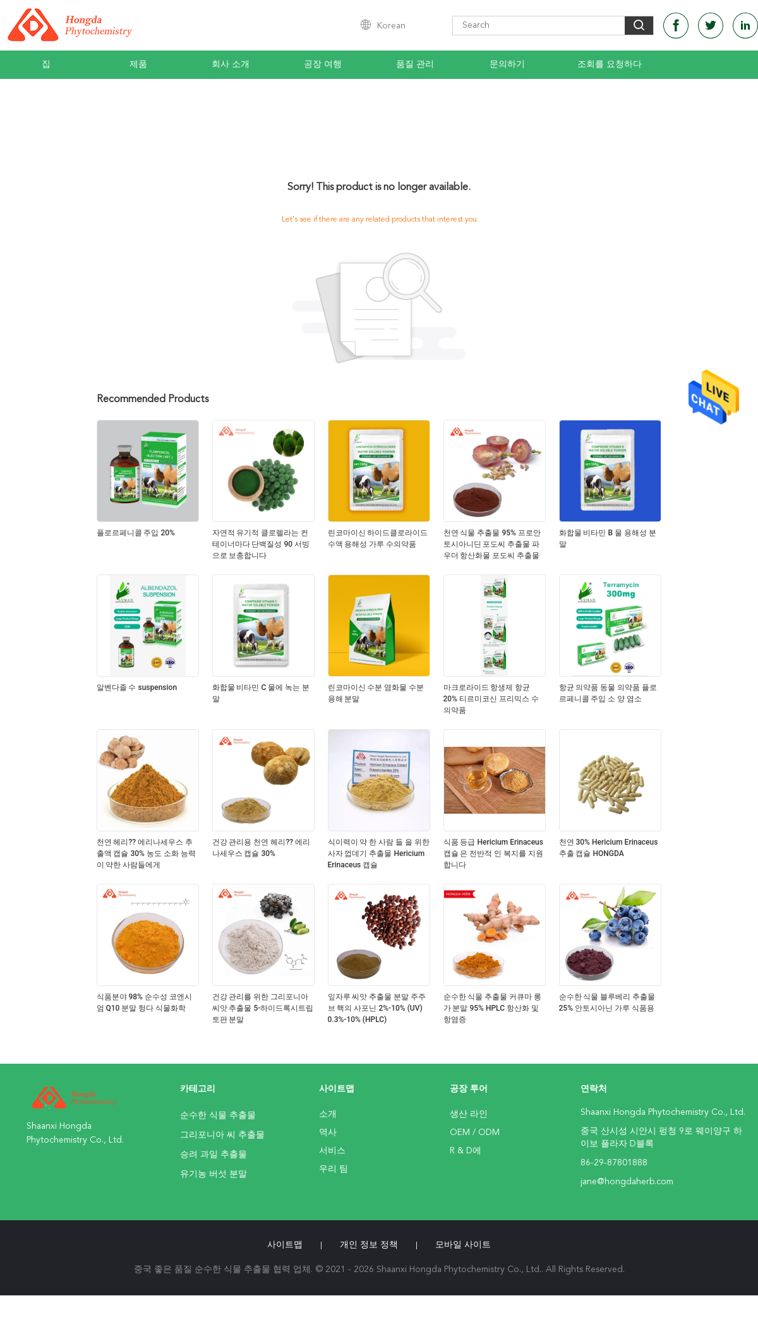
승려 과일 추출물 (213, 1154)
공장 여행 (323, 64)
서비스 (332, 1150)
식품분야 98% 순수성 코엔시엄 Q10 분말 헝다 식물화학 (144, 1002)
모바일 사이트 (463, 1244)
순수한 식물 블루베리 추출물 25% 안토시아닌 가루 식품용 (607, 1002)
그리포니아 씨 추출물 (222, 1135)
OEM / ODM (475, 1132)
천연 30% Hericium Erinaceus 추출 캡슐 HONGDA (608, 848)
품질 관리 (415, 64)
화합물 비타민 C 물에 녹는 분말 (261, 693)
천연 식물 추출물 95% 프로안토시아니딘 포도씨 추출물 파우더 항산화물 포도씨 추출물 (492, 544)
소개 (328, 1114)
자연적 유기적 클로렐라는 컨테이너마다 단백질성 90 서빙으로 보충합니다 (261, 544)
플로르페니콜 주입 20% (136, 532)
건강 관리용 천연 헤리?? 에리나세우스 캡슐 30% (261, 848)
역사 (328, 1132)
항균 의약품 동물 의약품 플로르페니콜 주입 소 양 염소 (608, 693)
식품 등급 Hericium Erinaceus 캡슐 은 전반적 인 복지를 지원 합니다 (493, 853)
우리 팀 (333, 1169)
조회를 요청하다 (609, 64)
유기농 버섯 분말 (213, 1174)
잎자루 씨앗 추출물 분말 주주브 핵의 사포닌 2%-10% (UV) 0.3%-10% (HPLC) (377, 1008)
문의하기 (507, 64)
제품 (138, 64)
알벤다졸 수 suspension (137, 687)
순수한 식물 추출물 (218, 1115)
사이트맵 (285, 1244)
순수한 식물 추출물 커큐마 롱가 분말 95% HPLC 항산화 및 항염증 (492, 1008)
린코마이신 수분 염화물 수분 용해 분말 (376, 693)
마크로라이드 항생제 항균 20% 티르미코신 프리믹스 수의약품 (491, 699)
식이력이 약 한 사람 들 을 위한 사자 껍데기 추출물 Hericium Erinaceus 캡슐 (379, 853)
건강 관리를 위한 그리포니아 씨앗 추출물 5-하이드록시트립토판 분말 (263, 1008)
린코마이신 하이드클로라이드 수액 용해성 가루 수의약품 (378, 538)
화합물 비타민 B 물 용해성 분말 (608, 538)
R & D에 (465, 1150)
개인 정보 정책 (369, 1244)
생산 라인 (469, 1114)
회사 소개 (231, 64)
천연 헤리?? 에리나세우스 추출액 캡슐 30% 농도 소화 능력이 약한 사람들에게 (146, 853)
